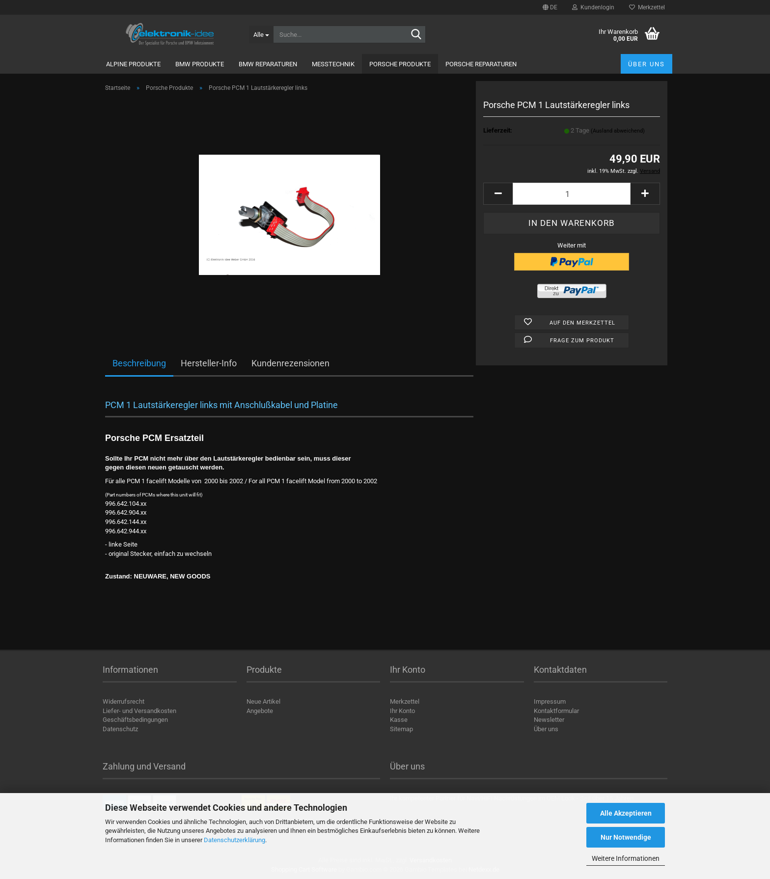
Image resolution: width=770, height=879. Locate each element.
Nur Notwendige (626, 837)
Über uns (646, 64)
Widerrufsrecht (123, 701)
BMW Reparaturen (268, 64)
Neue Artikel (263, 701)
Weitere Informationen (626, 858)
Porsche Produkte (400, 64)
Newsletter (549, 719)
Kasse (399, 719)
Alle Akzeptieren (626, 813)
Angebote (260, 710)
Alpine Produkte (133, 64)
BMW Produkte (199, 64)
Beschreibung (139, 363)
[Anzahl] (572, 194)
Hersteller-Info (209, 363)
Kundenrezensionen (290, 363)
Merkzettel (647, 7)
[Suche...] (261, 34)
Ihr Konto (402, 710)
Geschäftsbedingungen (135, 719)
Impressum (550, 701)
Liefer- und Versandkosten (139, 710)
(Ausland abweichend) (618, 131)
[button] (550, 7)
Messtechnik (333, 64)
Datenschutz (120, 729)
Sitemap (401, 729)
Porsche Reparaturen (481, 64)
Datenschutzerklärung (234, 840)
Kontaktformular (556, 710)
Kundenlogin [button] (593, 7)
